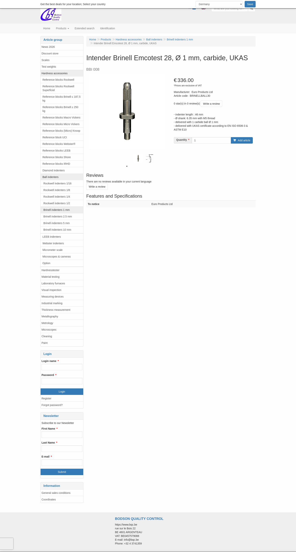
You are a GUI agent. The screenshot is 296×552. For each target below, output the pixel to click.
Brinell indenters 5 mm (56, 223)
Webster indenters (53, 243)
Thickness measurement (56, 309)
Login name (49, 361)
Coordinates (49, 499)
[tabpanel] (138, 158)
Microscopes (49, 329)
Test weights (49, 66)
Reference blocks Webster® (58, 143)
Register (46, 398)
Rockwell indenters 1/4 (56, 196)
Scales (45, 60)
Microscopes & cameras (56, 256)
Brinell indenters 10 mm (57, 229)
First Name (48, 428)
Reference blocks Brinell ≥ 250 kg (60, 109)
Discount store (50, 53)
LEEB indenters (51, 236)
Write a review (211, 103)
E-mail (45, 456)
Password (48, 375)
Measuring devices (53, 296)
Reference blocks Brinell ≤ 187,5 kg (61, 98)
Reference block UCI (54, 137)
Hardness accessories (55, 73)
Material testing (50, 276)
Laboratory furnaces (53, 283)
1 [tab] (127, 166)
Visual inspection (51, 289)
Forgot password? (52, 405)
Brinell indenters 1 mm (56, 209)
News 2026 (48, 46)
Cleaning (47, 336)
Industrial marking (52, 303)
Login (62, 391)
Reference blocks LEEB (56, 150)
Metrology (47, 323)
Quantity (181, 139)
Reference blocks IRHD (56, 163)
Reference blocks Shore (56, 157)
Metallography (50, 316)
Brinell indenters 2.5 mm (57, 216)
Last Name (48, 442)
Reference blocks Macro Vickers (61, 117)
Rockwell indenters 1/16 (57, 183)
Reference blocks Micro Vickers (60, 124)
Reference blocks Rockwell (58, 79)
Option (46, 263)
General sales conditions (56, 492)
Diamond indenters (53, 170)
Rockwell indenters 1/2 (56, 203)
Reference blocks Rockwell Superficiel (58, 88)
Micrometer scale (52, 249)
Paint (45, 342)
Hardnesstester (50, 270)
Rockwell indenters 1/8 (56, 190)
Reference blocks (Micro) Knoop (61, 130)
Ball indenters (50, 177)
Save (250, 4)
